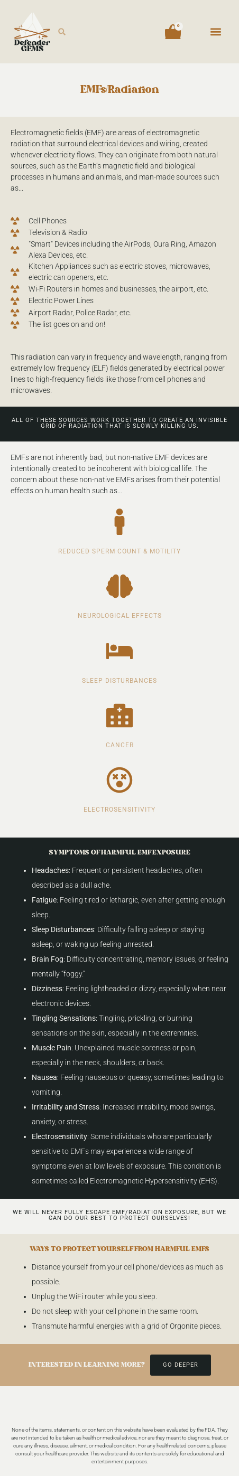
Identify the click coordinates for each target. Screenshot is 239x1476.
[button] (62, 32)
